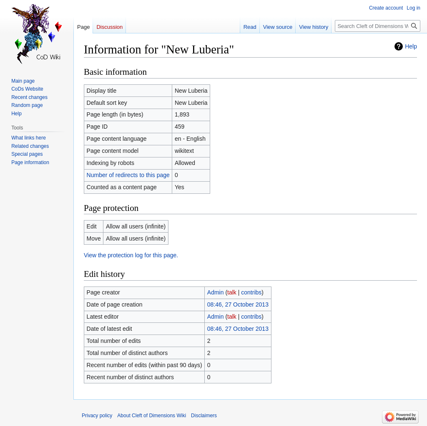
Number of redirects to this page (128, 175)
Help (411, 46)
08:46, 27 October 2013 (238, 304)
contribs (251, 292)
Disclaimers (204, 415)
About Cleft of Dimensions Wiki (151, 415)
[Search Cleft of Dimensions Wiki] (377, 26)
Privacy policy (97, 415)
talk (231, 292)
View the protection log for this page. (131, 255)
